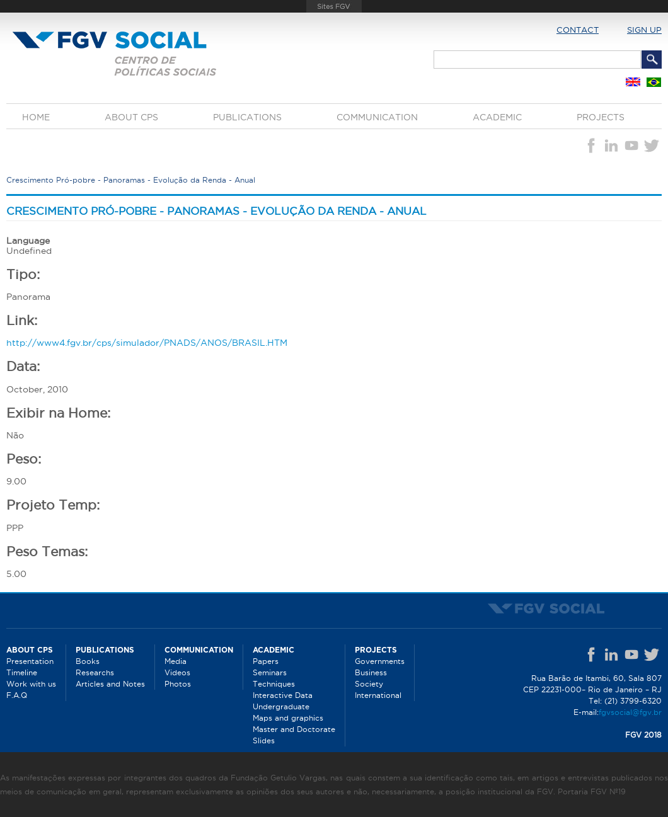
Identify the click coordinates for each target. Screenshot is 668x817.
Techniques (274, 684)
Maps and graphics (288, 718)
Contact (577, 29)
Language (28, 241)
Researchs (95, 672)
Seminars (270, 672)
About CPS (131, 117)
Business (371, 672)
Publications (247, 117)
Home (36, 117)
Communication (377, 117)
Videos (177, 672)
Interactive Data (283, 695)
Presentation (30, 661)
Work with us (31, 684)
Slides (264, 740)
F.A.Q (16, 695)
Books (88, 661)
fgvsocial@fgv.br (630, 712)
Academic (497, 117)
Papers (266, 661)
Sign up (644, 29)
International (378, 695)
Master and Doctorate (294, 729)
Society (369, 684)
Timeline (21, 672)
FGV (334, 6)
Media (175, 661)
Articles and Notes (110, 684)
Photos (177, 684)
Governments (380, 661)
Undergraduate (281, 706)
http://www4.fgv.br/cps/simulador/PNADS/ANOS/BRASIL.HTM (146, 343)
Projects (601, 117)
